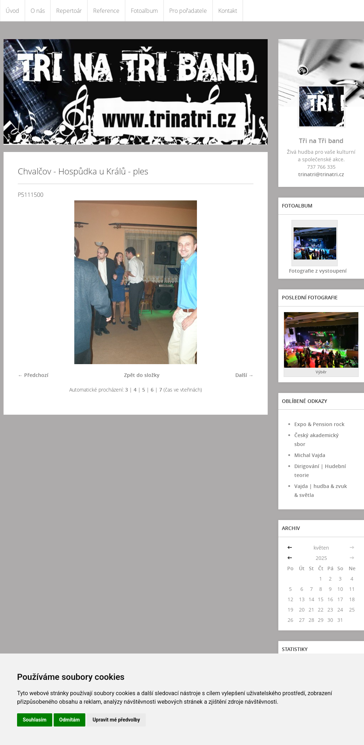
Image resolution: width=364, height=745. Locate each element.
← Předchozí (33, 375)
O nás (38, 11)
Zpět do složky (142, 375)
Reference (106, 11)
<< (290, 547)
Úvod (12, 11)
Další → (244, 375)
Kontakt (227, 11)
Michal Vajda (309, 455)
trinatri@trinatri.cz (321, 174)
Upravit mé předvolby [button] (116, 720)
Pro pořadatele (188, 11)
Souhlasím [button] (35, 720)
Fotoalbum (144, 11)
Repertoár (69, 11)
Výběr (321, 371)
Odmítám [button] (69, 720)
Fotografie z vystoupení (318, 270)
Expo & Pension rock (319, 424)
